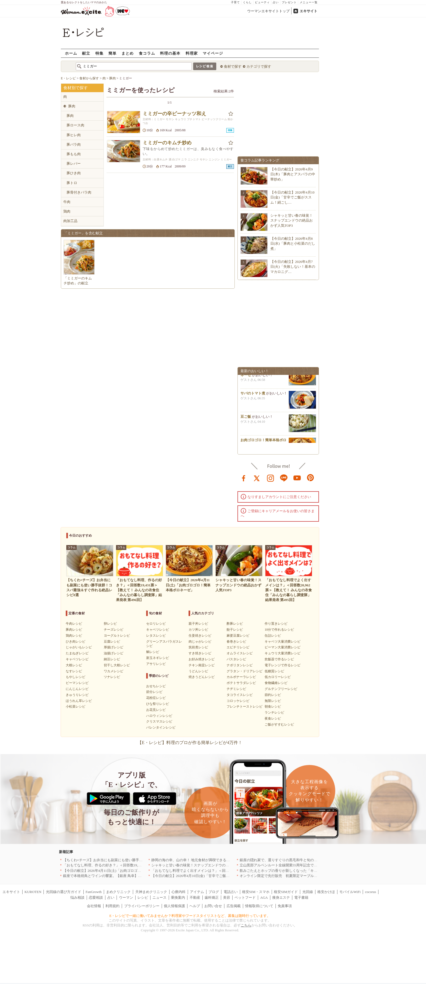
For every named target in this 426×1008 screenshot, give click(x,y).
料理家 (192, 53)
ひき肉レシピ (75, 641)
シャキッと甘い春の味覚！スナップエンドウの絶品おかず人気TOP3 (291, 220)
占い (276, 2)
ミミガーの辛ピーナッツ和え (174, 113)
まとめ (127, 53)
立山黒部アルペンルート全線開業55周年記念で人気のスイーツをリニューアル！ (303, 865)
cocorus (370, 892)
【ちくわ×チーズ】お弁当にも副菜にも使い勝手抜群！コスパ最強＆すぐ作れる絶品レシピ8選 (137, 860)
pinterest (310, 478)
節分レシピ (154, 692)
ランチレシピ (274, 712)
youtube (297, 478)
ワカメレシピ (113, 671)
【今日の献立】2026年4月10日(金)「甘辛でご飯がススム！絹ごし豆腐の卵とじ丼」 (217, 876)
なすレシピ (74, 671)
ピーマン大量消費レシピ (282, 647)
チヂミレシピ (236, 689)
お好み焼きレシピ (202, 659)
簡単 (112, 53)
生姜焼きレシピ (200, 635)
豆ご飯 (245, 418)
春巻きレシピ (236, 641)
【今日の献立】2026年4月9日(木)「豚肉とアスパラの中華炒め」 (292, 174)
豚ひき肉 (74, 173)
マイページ (213, 53)
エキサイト (308, 11)
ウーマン (126, 897)
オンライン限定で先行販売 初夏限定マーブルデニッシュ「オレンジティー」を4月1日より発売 (315, 876)
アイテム (197, 892)
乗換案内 (178, 897)
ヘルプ (194, 906)
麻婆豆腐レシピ (238, 635)
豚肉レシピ (74, 629)
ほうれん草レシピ (79, 701)
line (284, 478)
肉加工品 (70, 221)
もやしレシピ (75, 677)
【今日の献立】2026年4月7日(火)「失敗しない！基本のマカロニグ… (292, 266)
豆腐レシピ (112, 641)
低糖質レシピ (274, 671)
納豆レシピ (112, 659)
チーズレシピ (113, 629)
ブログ (213, 892)
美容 (226, 897)
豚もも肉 (74, 154)
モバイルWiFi (350, 892)
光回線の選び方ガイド (63, 892)
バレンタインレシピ (161, 727)
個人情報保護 (174, 906)
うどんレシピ (198, 671)
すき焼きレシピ (200, 653)
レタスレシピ (156, 635)
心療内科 (178, 892)
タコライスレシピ (240, 695)
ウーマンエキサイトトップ (268, 11)
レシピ (142, 897)
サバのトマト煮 (252, 395)
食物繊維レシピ (276, 683)
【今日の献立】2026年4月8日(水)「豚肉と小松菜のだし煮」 (292, 243)
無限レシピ (273, 701)
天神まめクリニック (151, 892)
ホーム (71, 53)
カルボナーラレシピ (241, 677)
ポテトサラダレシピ (241, 683)
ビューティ (262, 2)
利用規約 (112, 906)
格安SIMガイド (286, 892)
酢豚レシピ (235, 624)
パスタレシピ (236, 659)
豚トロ (72, 183)
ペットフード (245, 897)
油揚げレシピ (113, 653)
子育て (235, 2)
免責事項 (285, 906)
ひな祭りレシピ (157, 704)
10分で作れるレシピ (279, 629)
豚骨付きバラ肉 (79, 192)
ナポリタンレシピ (240, 665)
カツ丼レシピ (198, 629)
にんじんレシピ (77, 689)
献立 (86, 53)
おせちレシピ (156, 686)
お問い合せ (213, 906)
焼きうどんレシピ (202, 677)
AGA (264, 897)
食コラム (147, 53)
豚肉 (71, 106)
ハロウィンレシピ (159, 716)
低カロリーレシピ (278, 677)
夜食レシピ (273, 718)
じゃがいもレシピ (79, 647)
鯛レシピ (152, 652)
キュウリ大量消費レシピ (282, 653)
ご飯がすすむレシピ (279, 724)
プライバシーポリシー (141, 906)
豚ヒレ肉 (74, 135)
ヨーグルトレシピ (117, 635)
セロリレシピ (156, 624)
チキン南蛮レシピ (202, 665)
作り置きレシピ (276, 624)
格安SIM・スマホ (256, 892)
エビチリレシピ (238, 647)
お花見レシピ (156, 710)
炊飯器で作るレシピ (279, 659)
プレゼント (289, 2)
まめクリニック (118, 892)
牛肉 (66, 202)
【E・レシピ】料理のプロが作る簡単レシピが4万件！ (189, 742)
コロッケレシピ (238, 701)
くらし (247, 2)
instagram (271, 478)
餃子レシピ (235, 629)
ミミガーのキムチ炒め (167, 142)
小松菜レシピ (75, 706)
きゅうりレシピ (77, 695)
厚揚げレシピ (113, 647)
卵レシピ (110, 624)
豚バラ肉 (74, 144)
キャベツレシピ (77, 659)
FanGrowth (94, 892)
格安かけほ (326, 892)
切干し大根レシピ (117, 665)
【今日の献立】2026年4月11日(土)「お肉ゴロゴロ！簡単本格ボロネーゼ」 (121, 871)
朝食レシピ (273, 706)
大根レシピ (74, 665)
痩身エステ (281, 897)
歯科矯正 (212, 897)
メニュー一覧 (309, 2)
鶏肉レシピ (74, 635)
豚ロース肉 (75, 125)
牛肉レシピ (74, 624)
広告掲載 (234, 906)
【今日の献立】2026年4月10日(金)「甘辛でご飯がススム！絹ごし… (292, 197)
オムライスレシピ (240, 653)
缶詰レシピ (273, 635)
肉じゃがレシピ (200, 641)
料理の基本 (170, 53)
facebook (244, 478)
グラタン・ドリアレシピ (244, 671)
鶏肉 (66, 211)
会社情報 (94, 906)
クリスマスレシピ (159, 721)
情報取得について (259, 906)
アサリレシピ (156, 664)
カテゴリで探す (258, 66)
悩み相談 (77, 897)
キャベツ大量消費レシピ (282, 641)
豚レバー (74, 163)
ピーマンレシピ (77, 683)
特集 (99, 53)
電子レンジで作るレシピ (282, 665)
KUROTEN (32, 892)
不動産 (195, 897)
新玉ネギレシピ (157, 658)
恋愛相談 (96, 897)
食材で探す (233, 66)
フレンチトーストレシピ (244, 706)
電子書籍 (301, 897)
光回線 (307, 892)
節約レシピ (273, 695)
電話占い (231, 892)
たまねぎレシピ (77, 653)
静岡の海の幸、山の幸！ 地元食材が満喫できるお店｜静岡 (197, 860)
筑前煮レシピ (198, 647)
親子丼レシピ (198, 624)
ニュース (159, 897)
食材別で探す (75, 88)
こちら (246, 925)
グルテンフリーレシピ (281, 689)
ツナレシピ (112, 677)
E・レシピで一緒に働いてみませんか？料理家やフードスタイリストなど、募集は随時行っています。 (190, 916)
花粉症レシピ (156, 698)
